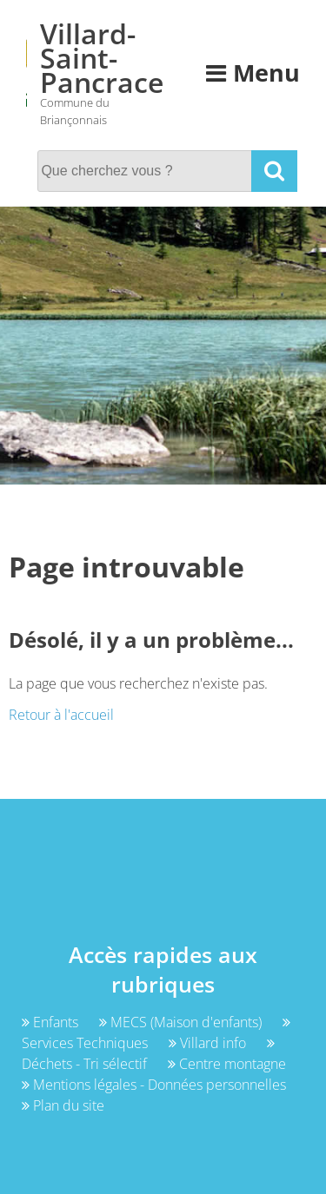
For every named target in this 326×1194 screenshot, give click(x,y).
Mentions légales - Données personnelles (154, 1084)
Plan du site (63, 1105)
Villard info (209, 1042)
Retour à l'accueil (61, 714)
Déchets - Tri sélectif (148, 1054)
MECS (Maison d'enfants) (182, 1022)
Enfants (52, 1022)
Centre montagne (227, 1063)
